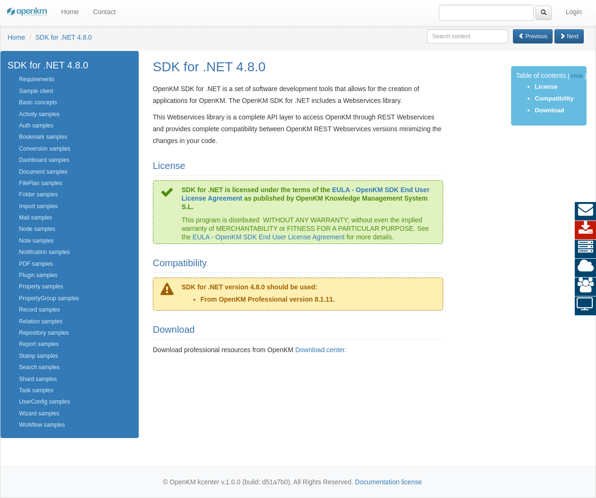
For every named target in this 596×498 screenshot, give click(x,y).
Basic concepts (38, 102)
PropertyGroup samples (49, 298)
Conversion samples (44, 148)
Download (549, 110)
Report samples (39, 344)
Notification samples (44, 252)
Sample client (36, 91)
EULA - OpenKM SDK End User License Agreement (268, 237)
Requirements (36, 79)
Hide (577, 76)
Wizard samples (39, 413)
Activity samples (39, 114)
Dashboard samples (44, 160)
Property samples (41, 286)
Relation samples (40, 321)
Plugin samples (38, 275)
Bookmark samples (43, 137)
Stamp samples (38, 356)
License (546, 86)
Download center (319, 350)
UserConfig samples (44, 401)
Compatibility (554, 98)
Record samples (39, 309)
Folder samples (38, 194)
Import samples (38, 206)
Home (70, 12)
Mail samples (35, 217)
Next (569, 36)
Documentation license (388, 482)
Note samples (36, 240)
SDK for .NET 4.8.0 (63, 37)
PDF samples (36, 264)
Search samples (39, 367)
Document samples (43, 172)
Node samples (37, 229)
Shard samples (38, 379)
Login (574, 12)
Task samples (36, 390)
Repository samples (43, 332)
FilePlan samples (40, 183)
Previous (532, 36)
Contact (104, 12)
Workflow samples (42, 425)
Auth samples (36, 125)
